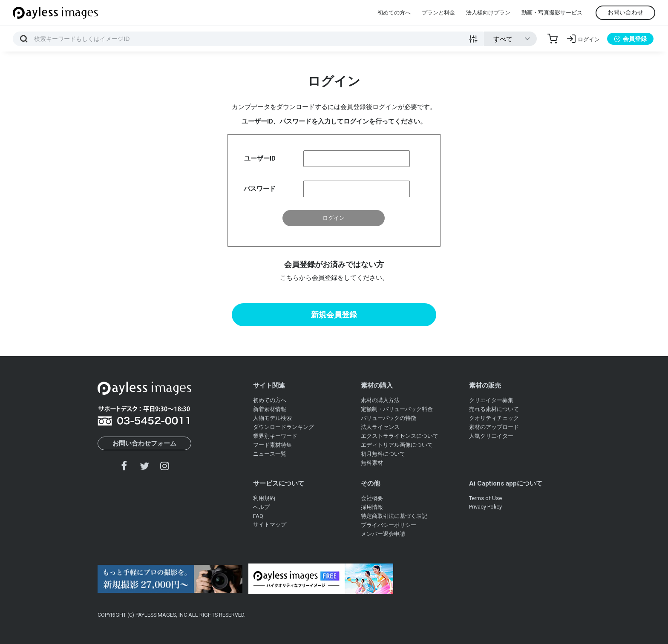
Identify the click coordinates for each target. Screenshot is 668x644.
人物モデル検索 (272, 418)
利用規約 (264, 498)
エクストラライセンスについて (399, 436)
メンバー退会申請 (383, 534)
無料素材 (372, 463)
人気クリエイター (491, 436)
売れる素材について (494, 409)
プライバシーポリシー (388, 525)
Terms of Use (485, 498)
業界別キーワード (275, 436)
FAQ (258, 516)
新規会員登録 (334, 314)
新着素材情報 (269, 409)
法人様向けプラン (488, 12)
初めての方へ (394, 12)
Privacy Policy (485, 506)
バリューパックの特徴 (388, 418)
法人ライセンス (380, 427)
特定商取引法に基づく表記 (394, 516)
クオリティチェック (494, 418)
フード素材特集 (272, 445)
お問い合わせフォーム (144, 443)
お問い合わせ (625, 12)
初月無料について (383, 454)
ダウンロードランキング (283, 427)
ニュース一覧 (269, 454)
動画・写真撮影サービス (551, 12)
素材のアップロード (494, 427)
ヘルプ (261, 507)
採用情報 (372, 507)
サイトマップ (269, 524)
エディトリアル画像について (397, 445)
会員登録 (630, 38)
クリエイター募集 (491, 400)
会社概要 (372, 498)
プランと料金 (438, 12)
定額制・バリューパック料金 (397, 409)
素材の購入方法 (380, 400)
